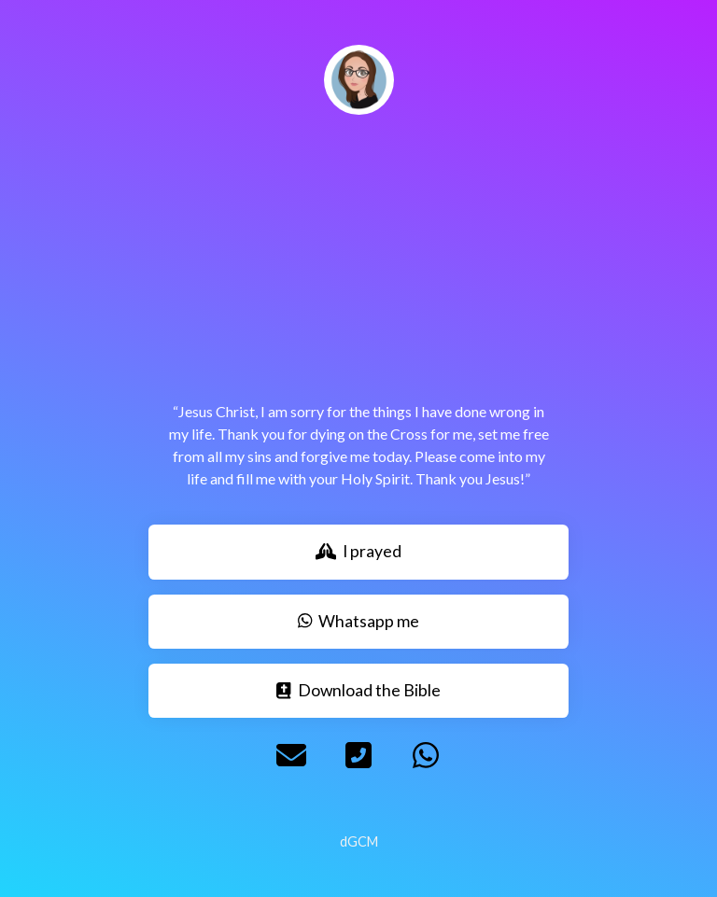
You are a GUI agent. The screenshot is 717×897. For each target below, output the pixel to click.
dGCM (359, 841)
